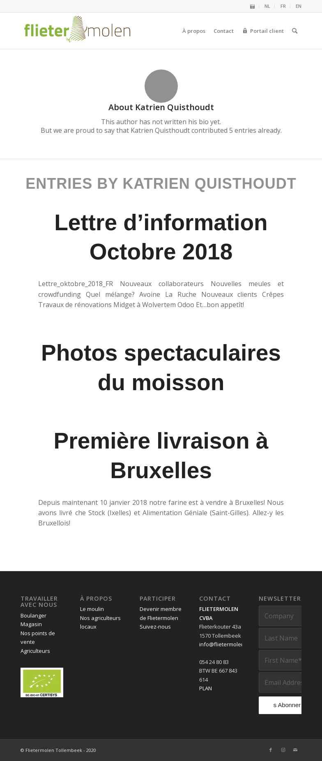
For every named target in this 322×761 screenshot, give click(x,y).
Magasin (31, 624)
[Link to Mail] (295, 750)
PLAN (205, 688)
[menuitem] (252, 6)
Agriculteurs (35, 651)
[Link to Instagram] (283, 750)
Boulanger (33, 615)
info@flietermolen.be (225, 644)
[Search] (294, 31)
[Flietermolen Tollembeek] (78, 31)
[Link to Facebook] (270, 750)
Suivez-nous (155, 626)
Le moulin (92, 609)
